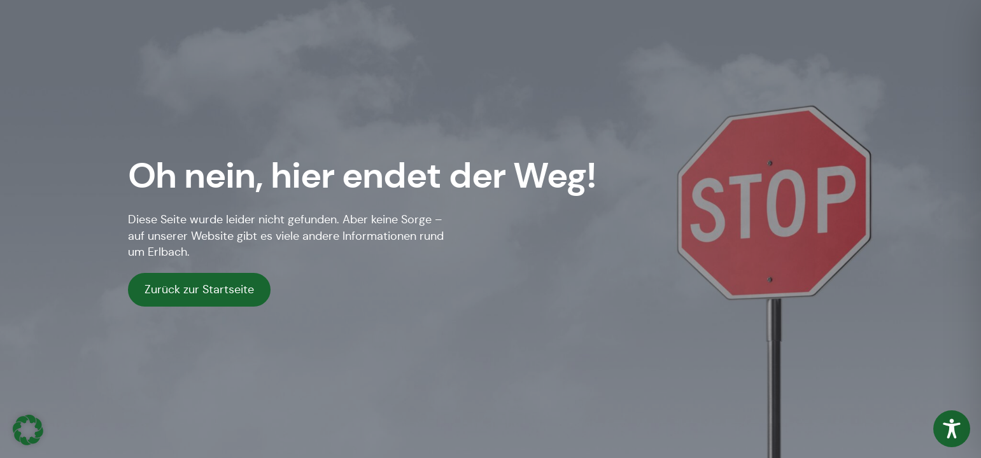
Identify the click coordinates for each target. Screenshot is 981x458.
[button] (28, 430)
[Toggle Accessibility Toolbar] (951, 428)
